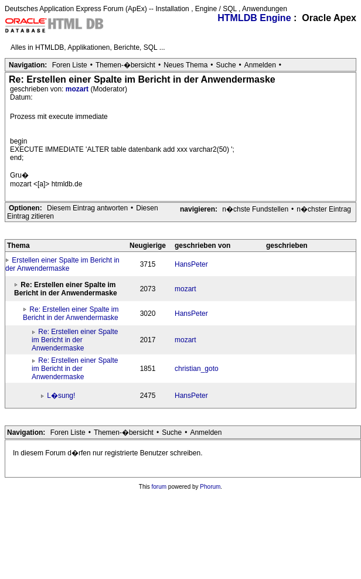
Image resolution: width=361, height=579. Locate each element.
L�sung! (61, 395)
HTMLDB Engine (254, 18)
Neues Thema (185, 65)
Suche (226, 65)
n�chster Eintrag (324, 209)
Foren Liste (69, 65)
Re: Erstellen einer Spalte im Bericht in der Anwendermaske (70, 313)
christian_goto (197, 369)
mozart (78, 89)
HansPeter (191, 264)
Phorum (210, 486)
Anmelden (260, 65)
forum (159, 486)
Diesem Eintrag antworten (87, 208)
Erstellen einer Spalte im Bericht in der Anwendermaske (62, 264)
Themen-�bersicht (125, 65)
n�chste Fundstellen (255, 209)
